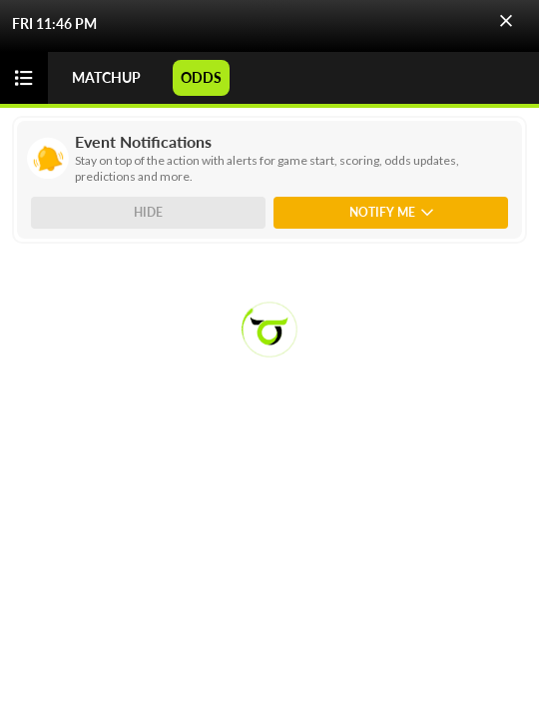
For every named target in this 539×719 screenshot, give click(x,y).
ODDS (201, 77)
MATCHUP (106, 77)
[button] (506, 21)
